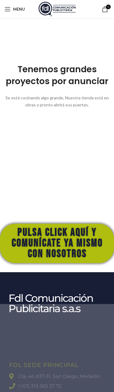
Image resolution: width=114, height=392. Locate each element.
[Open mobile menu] (15, 9)
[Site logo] (57, 8)
